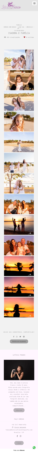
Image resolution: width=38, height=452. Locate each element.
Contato (19, 443)
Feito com (19, 450)
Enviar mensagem (20, 427)
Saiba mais (19, 410)
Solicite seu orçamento (19, 341)
